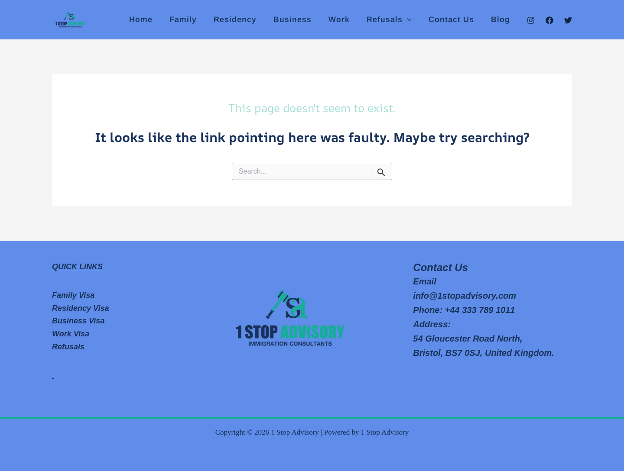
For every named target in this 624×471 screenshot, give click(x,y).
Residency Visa (80, 308)
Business (298, 19)
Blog (500, 19)
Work (343, 19)
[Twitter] (568, 20)
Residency (242, 19)
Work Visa (70, 333)
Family (191, 19)
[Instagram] (531, 20)
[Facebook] (549, 20)
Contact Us (453, 19)
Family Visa (73, 295)
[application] (410, 19)
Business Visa (78, 320)
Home (150, 19)
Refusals (392, 19)
